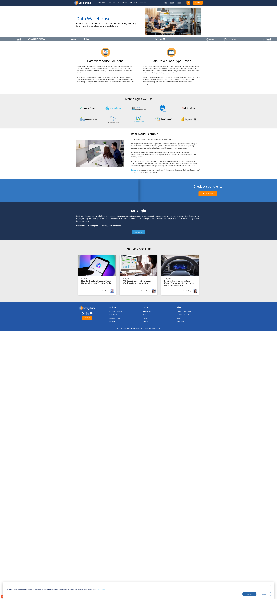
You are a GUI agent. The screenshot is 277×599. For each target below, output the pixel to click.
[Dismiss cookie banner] (270, 586)
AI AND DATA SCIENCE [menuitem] (116, 311)
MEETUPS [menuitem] (146, 321)
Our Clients (208, 194)
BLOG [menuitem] (145, 314)
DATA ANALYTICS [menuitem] (114, 314)
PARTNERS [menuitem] (180, 321)
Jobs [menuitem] (179, 3)
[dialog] (138, 590)
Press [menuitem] (165, 3)
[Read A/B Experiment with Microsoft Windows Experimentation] (138, 275)
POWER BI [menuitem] (112, 321)
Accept (249, 594)
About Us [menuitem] (101, 3)
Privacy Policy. (102, 589)
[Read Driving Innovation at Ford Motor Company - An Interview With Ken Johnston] (180, 275)
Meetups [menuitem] (133, 3)
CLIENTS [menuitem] (179, 318)
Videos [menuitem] (143, 3)
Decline (264, 594)
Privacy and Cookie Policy (152, 328)
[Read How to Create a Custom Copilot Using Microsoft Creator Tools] (97, 275)
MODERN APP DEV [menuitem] (115, 318)
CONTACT (197, 3)
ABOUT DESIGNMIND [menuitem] (184, 311)
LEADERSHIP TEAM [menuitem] (183, 314)
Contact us (135, 170)
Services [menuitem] (112, 3)
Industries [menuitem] (122, 3)
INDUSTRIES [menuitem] (147, 311)
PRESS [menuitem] (145, 318)
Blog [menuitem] (172, 3)
